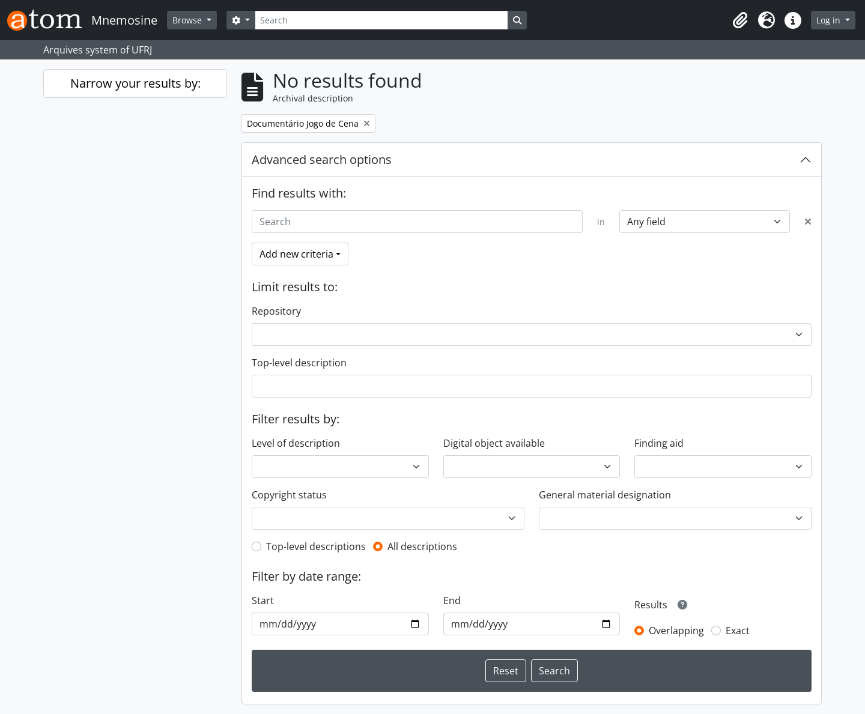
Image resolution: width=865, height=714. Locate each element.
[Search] (381, 20)
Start (263, 600)
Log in (829, 20)
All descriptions (422, 546)
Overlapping (676, 630)
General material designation (605, 494)
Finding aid (659, 443)
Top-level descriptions (316, 546)
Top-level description (299, 362)
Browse (188, 20)
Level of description (296, 443)
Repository (276, 311)
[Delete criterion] (808, 221)
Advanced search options (322, 159)
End (452, 600)
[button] (740, 20)
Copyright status (289, 494)
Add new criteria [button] (296, 254)
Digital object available (494, 443)
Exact (738, 630)
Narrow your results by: (135, 83)
